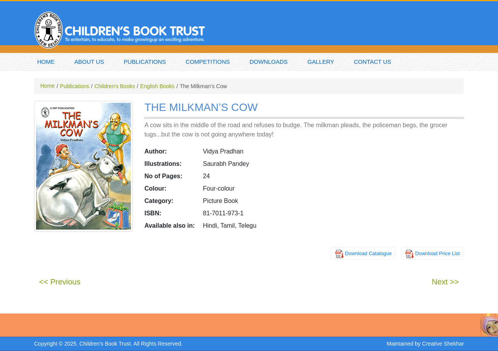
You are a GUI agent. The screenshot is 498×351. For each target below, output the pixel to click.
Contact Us (372, 61)
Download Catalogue (368, 253)
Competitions (207, 61)
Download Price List (437, 253)
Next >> (445, 282)
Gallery (320, 61)
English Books (157, 86)
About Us (89, 61)
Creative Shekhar (443, 344)
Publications (145, 61)
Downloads (269, 61)
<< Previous (60, 282)
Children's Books (114, 86)
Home (46, 61)
